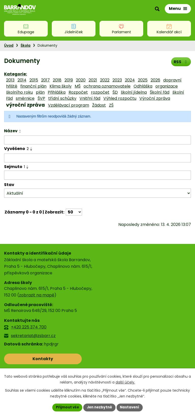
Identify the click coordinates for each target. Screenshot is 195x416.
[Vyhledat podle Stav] (97, 193)
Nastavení (131, 407)
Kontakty (26, 359)
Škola (25, 45)
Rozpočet (78, 92)
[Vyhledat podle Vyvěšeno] (97, 158)
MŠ (77, 86)
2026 (155, 80)
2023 (117, 80)
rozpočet (100, 92)
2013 (10, 80)
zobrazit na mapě (36, 295)
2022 (104, 80)
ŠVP (41, 98)
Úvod (8, 45)
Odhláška (143, 86)
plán (40, 92)
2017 (45, 80)
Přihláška (57, 92)
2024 (130, 80)
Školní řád (159, 92)
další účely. (125, 382)
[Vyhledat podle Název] (97, 140)
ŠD (115, 92)
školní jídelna (134, 92)
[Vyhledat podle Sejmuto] (97, 175)
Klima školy (61, 86)
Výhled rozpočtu (119, 98)
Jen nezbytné (99, 407)
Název (11, 131)
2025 (143, 80)
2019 (68, 80)
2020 (81, 80)
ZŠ (111, 105)
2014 (22, 80)
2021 (93, 80)
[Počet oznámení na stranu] (74, 212)
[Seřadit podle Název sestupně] (20, 132)
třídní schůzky (62, 98)
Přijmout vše (66, 407)
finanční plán (33, 86)
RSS (180, 61)
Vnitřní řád (89, 98)
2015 (33, 80)
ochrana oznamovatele (107, 86)
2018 (57, 80)
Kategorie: (15, 74)
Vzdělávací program (68, 105)
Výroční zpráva (154, 98)
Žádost (99, 105)
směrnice (25, 98)
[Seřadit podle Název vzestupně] (20, 130)
